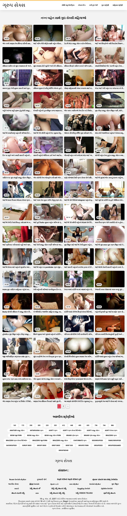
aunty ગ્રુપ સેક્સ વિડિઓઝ (72, 430)
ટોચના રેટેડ (81, 5)
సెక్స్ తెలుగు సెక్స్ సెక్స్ (57, 493)
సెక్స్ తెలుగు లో (35, 488)
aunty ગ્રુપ (53, 430)
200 (31, 425)
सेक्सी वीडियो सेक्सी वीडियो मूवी (69, 479)
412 (63, 425)
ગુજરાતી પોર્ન (41, 479)
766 (104, 425)
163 (14, 425)
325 (55, 425)
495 (80, 425)
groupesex (98, 445)
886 (112, 425)
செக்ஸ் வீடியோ (95, 484)
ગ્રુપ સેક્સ (56, 508)
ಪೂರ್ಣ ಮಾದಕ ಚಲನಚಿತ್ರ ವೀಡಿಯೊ (105, 479)
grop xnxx (56, 445)
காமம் (17, 488)
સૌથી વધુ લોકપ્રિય (68, 5)
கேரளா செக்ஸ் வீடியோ (17, 479)
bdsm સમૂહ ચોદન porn (53, 435)
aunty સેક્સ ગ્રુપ (111, 430)
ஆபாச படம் (54, 484)
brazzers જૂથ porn (39, 440)
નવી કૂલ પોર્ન (93, 5)
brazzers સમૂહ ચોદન (60, 440)
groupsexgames (114, 445)
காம (37, 493)
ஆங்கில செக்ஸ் (106, 488)
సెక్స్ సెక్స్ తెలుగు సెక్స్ (59, 488)
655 (88, 425)
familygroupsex (114, 440)
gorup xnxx (26, 445)
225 (47, 425)
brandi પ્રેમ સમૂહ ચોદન (92, 435)
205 (39, 425)
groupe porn (83, 445)
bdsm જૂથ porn (16, 435)
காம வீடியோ (74, 484)
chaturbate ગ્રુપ (79, 440)
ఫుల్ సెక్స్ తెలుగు (109, 493)
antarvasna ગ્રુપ (36, 430)
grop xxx (69, 445)
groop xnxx (41, 445)
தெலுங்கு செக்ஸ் (83, 488)
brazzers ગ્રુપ (111, 435)
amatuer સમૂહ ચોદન (17, 430)
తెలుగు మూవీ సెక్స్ (18, 493)
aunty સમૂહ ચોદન (93, 430)
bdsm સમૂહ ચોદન (33, 435)
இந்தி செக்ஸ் (34, 484)
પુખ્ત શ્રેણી (105, 5)
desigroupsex (97, 440)
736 (96, 425)
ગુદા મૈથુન (115, 484)
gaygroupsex (11, 445)
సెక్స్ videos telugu (84, 493)
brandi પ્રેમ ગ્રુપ (72, 435)
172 (22, 425)
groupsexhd (63, 450)
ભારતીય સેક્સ (13, 484)
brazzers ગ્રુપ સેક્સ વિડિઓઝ (16, 440)
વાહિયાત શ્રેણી (118, 5)
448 (71, 425)
